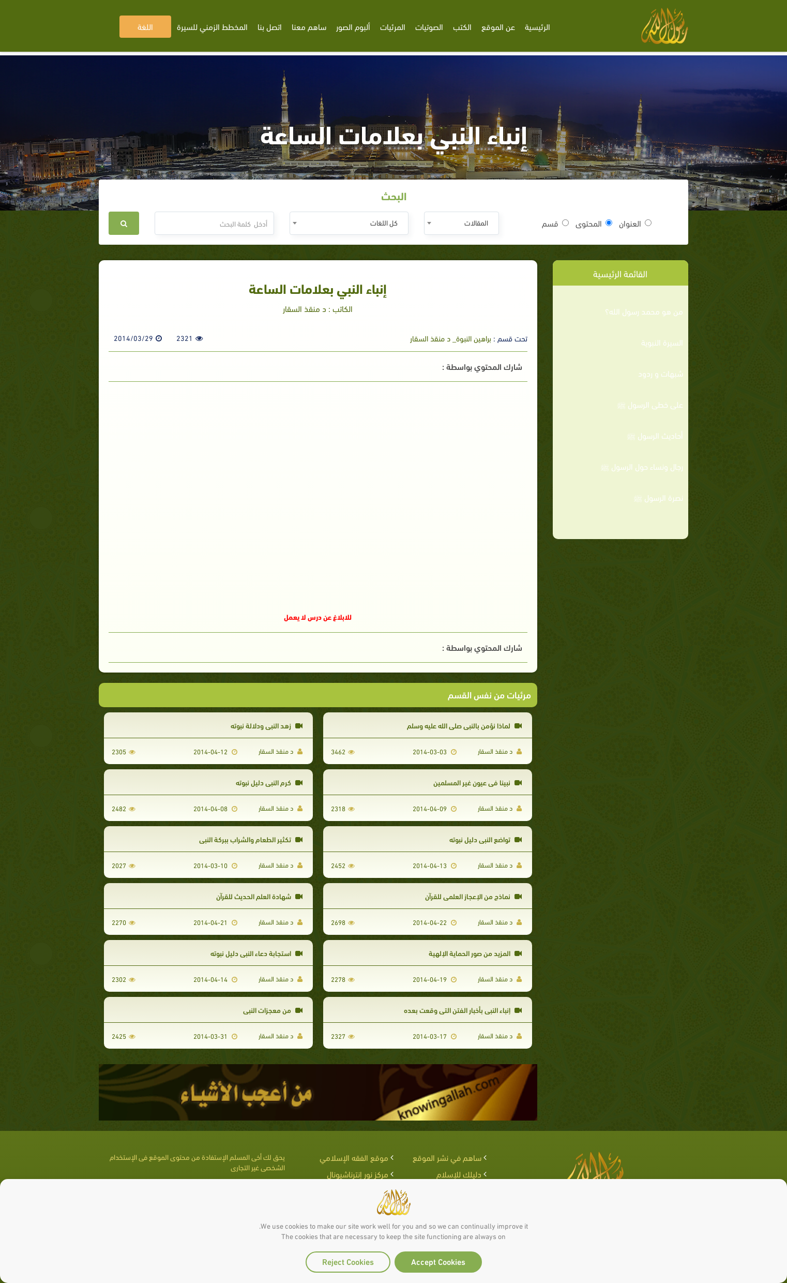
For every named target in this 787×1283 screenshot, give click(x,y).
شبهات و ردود (660, 373)
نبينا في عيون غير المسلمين (477, 782)
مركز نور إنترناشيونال (357, 1174)
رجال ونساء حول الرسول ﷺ (641, 466)
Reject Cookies (348, 1261)
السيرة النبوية (662, 342)
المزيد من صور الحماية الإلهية (475, 952)
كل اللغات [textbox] (384, 222)
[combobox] (461, 223)
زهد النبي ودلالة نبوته (266, 725)
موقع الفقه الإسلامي (354, 1157)
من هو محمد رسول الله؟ (644, 311)
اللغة (145, 26)
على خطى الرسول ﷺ (650, 404)
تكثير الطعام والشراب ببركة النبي (250, 838)
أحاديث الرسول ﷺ (655, 435)
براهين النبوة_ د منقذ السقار (450, 338)
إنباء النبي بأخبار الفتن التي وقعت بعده (463, 1009)
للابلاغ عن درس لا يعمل (318, 616)
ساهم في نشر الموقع (447, 1157)
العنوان (635, 223)
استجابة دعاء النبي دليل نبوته (256, 952)
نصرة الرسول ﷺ (658, 497)
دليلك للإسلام (458, 1174)
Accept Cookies (438, 1261)
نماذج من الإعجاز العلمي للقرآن (473, 895)
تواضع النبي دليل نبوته (485, 838)
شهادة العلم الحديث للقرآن (259, 895)
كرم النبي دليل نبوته (269, 782)
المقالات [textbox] (476, 222)
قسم (555, 223)
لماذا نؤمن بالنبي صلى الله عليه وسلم (464, 725)
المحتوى (594, 223)
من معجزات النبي (272, 1009)
